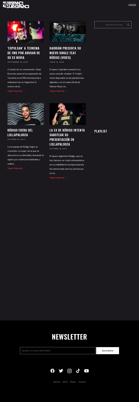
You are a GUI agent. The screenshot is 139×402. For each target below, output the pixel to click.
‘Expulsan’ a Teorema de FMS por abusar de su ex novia (24, 53)
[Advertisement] (115, 77)
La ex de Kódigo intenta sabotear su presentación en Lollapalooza (67, 137)
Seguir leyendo (16, 91)
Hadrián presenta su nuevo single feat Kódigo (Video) (65, 53)
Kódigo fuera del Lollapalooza (20, 132)
